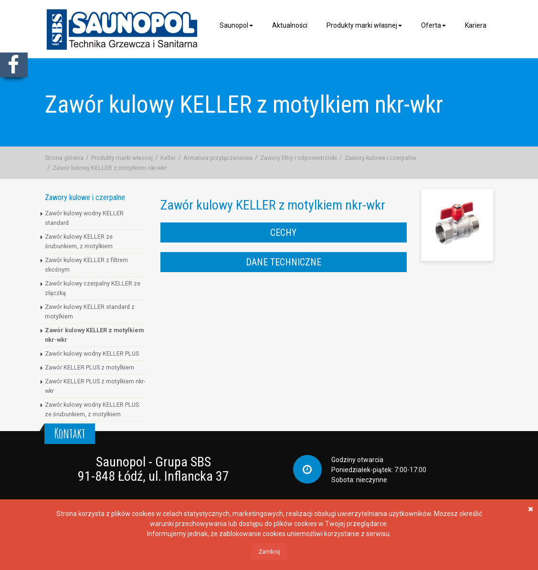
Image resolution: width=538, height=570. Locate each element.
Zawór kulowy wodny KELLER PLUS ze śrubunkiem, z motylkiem (92, 409)
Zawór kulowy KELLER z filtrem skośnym (86, 264)
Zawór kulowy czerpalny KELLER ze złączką (92, 288)
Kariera (475, 25)
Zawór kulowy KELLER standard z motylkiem (90, 311)
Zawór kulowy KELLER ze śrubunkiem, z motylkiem (79, 241)
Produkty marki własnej (364, 25)
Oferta (433, 25)
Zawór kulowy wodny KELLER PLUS (92, 353)
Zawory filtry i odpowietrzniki (298, 157)
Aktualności (289, 25)
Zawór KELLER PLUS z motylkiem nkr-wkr (95, 386)
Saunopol (236, 25)
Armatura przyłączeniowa (218, 157)
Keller (168, 157)
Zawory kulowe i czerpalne (380, 157)
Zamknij (269, 551)
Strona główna (64, 157)
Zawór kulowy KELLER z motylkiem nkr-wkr (110, 167)
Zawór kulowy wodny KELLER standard (84, 218)
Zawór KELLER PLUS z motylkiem (89, 367)
